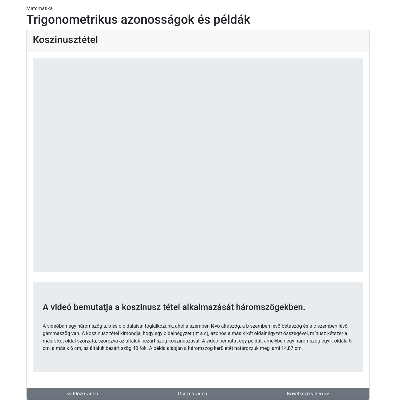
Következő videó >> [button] (308, 394)
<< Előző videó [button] (82, 394)
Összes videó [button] (192, 394)
